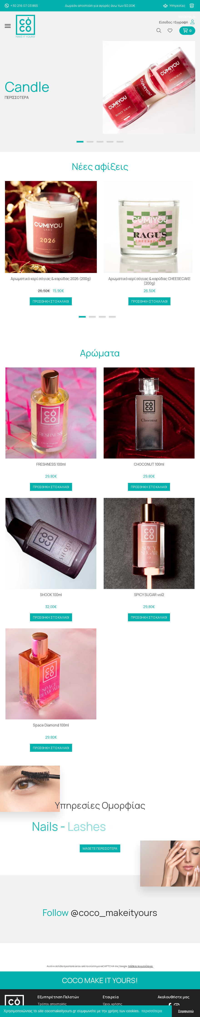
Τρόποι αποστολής (52, 1004)
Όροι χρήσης (112, 1004)
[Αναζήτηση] (161, 31)
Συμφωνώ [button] (186, 1011)
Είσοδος (165, 22)
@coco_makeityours (113, 912)
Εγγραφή (181, 22)
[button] (80, 142)
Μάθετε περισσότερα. (140, 966)
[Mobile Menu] (9, 26)
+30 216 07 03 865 (21, 5)
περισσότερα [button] (151, 1011)
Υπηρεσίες (174, 5)
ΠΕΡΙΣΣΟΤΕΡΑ (17, 97)
